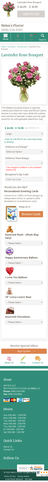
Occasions (12, 47)
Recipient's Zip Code (15, 174)
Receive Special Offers (24, 343)
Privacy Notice (25, 478)
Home (3, 47)
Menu (9, 39)
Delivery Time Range (15, 158)
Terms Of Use (10, 478)
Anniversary (22, 47)
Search (38, 40)
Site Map (30, 480)
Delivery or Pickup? (14, 147)
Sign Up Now (24, 349)
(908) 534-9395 (12, 30)
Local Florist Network (15, 480)
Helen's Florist (12, 25)
